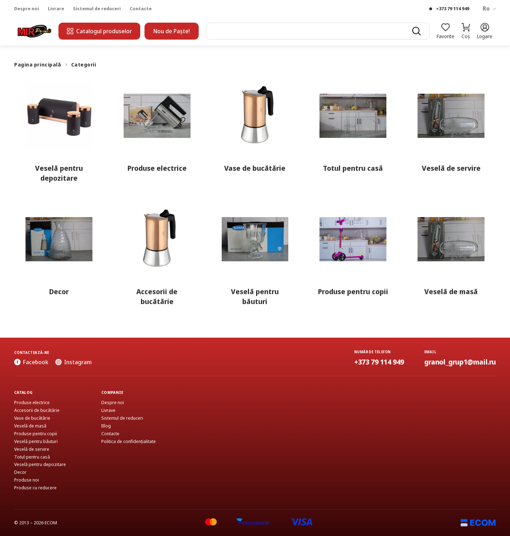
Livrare (56, 9)
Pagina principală (37, 64)
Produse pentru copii (35, 434)
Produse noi (26, 480)
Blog (106, 426)
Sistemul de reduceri (97, 9)
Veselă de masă (30, 426)
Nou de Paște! (171, 31)
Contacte (141, 9)
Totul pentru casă (32, 457)
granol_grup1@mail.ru (460, 362)
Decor (20, 472)
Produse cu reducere (35, 488)
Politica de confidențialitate (128, 441)
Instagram (73, 362)
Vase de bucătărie (32, 418)
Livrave (108, 410)
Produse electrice (32, 403)
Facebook (31, 362)
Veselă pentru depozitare (40, 464)
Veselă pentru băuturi (36, 441)
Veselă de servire (31, 449)
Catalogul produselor (99, 31)
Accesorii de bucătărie (37, 410)
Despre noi (26, 9)
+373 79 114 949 (452, 9)
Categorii (83, 64)
